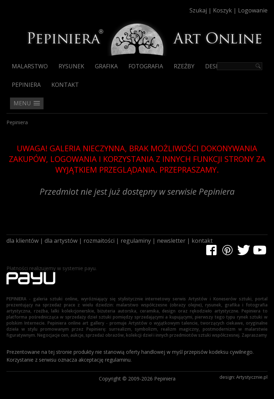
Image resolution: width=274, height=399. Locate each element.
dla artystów (61, 241)
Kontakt (65, 85)
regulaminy (136, 241)
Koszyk (222, 10)
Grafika (106, 66)
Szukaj (198, 10)
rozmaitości (99, 241)
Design (215, 66)
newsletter (171, 241)
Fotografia (145, 66)
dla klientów (22, 241)
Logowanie (253, 10)
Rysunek (71, 66)
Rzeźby (184, 66)
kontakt (202, 241)
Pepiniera (26, 85)
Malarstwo (30, 66)
